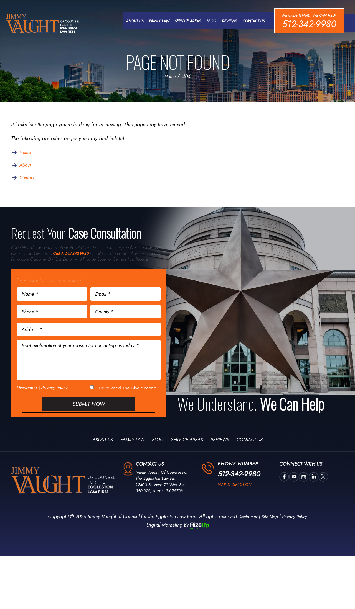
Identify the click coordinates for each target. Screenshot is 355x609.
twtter (320, 491)
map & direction (237, 499)
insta (302, 491)
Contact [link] (27, 179)
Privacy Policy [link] (297, 530)
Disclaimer (27, 398)
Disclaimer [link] (245, 530)
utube (293, 491)
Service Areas (186, 21)
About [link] (26, 166)
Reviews (227, 21)
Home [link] (25, 153)
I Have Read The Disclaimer (126, 399)
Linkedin (311, 491)
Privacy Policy (54, 398)
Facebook (283, 491)
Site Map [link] (269, 530)
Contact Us (252, 21)
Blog (210, 21)
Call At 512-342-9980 (73, 255)
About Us (133, 21)
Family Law (158, 21)
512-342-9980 (308, 24)
